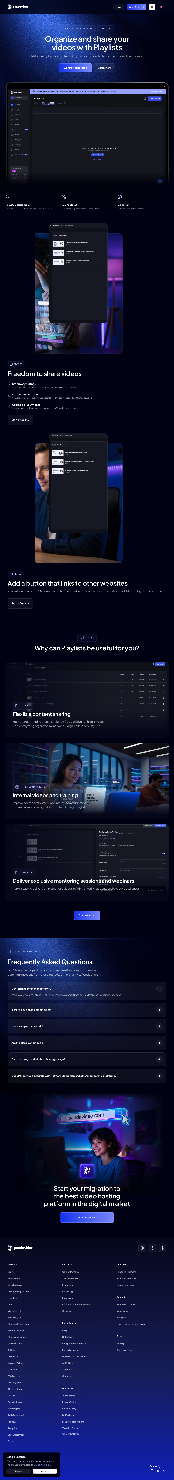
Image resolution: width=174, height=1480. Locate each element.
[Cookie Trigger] (70, 1434)
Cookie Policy (43, 1464)
